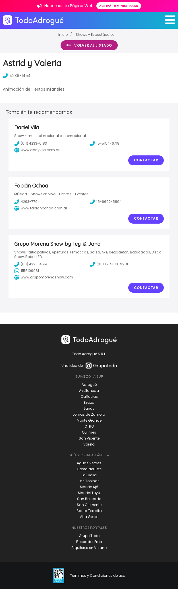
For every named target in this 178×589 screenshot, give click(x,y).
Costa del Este (89, 469)
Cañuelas (89, 396)
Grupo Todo (89, 535)
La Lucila (89, 475)
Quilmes (89, 432)
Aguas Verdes (89, 463)
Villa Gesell (89, 516)
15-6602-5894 (106, 201)
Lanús (89, 408)
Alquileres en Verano (89, 547)
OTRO (89, 426)
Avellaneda (89, 390)
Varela (89, 444)
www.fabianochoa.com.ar (40, 208)
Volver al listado (89, 45)
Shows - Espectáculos (95, 34)
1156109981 (26, 270)
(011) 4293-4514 (30, 264)
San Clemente (89, 504)
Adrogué (89, 384)
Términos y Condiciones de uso (97, 575)
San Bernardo (89, 498)
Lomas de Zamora (89, 414)
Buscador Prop (89, 541)
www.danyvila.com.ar (36, 150)
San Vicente (89, 438)
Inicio (63, 34)
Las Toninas (89, 480)
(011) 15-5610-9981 (109, 264)
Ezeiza (89, 402)
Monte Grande (89, 420)
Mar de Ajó (89, 486)
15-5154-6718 (104, 143)
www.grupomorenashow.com (43, 277)
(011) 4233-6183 (30, 143)
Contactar (146, 160)
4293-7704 (27, 201)
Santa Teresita (89, 510)
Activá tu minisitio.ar (118, 6)
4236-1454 (17, 75)
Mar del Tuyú (89, 492)
